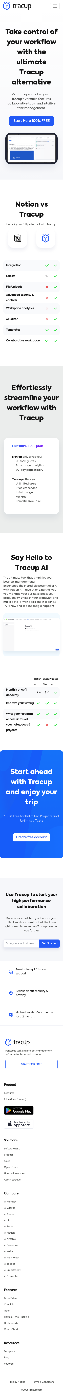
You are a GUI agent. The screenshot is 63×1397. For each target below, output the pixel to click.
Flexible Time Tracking (16, 1317)
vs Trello (8, 1227)
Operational (11, 1167)
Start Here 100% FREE (32, 121)
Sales (7, 1161)
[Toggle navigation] (55, 6)
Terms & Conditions (43, 1382)
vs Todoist (9, 1264)
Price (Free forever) (15, 1099)
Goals (7, 1311)
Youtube (9, 1364)
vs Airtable (10, 1239)
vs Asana (9, 1214)
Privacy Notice (17, 1382)
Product (8, 1155)
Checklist (9, 1304)
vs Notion (9, 1233)
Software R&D (12, 1149)
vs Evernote (11, 1276)
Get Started (49, 943)
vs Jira (7, 1220)
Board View (10, 1298)
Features (9, 1093)
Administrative (12, 1180)
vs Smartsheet (12, 1270)
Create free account (31, 837)
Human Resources (14, 1173)
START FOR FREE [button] (31, 1064)
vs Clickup (9, 1208)
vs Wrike (8, 1251)
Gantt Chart (11, 1329)
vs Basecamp (11, 1245)
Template (9, 1351)
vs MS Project (11, 1258)
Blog (6, 1358)
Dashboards (11, 1323)
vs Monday (10, 1202)
